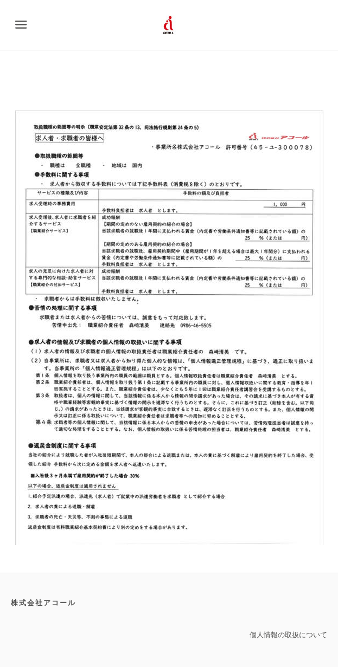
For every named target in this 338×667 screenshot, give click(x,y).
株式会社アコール (43, 602)
